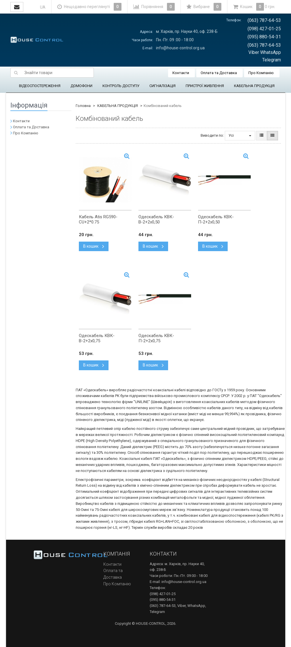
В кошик (93, 246)
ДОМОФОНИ (81, 86)
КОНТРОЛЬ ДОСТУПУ (120, 86)
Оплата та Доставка (219, 73)
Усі (240, 135)
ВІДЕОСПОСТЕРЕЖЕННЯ (39, 86)
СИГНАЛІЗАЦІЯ (162, 86)
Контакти (180, 73)
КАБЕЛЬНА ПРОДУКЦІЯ (254, 86)
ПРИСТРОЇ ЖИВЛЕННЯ (205, 86)
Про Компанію (261, 73)
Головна (83, 106)
